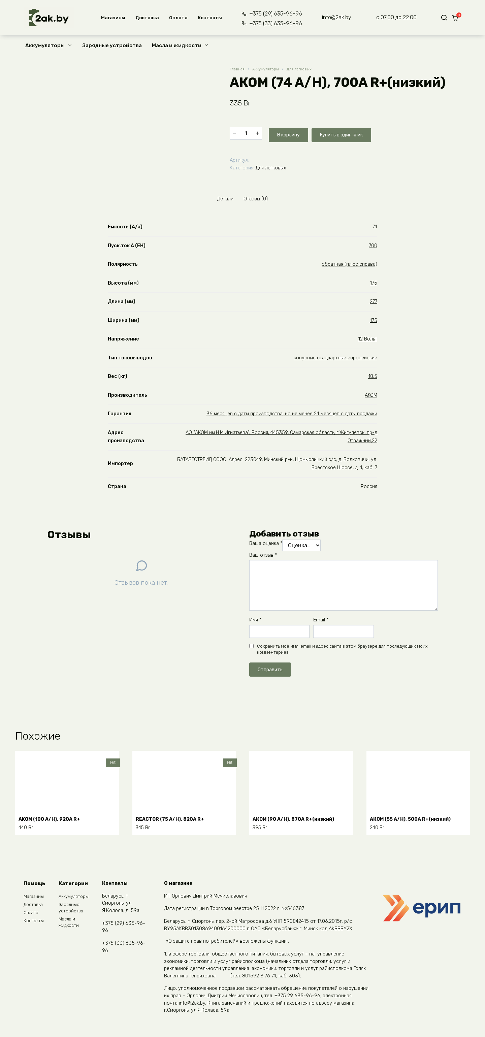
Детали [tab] (222, 198)
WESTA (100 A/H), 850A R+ (407, 943)
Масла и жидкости (176, 45)
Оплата (176, 17)
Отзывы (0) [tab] (258, 198)
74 (375, 228)
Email (320, 621)
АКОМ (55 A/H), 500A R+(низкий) (416, 818)
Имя (255, 621)
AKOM (371, 397)
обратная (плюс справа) (349, 266)
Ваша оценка (265, 545)
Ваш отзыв (263, 557)
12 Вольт (367, 341)
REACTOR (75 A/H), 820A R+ (175, 818)
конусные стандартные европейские (335, 359)
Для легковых (307, 69)
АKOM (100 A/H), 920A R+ (54, 818)
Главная (238, 69)
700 (373, 247)
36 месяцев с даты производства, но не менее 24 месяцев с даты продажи (291, 415)
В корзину (287, 133)
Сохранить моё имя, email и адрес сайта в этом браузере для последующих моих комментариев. (342, 650)
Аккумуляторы (45, 45)
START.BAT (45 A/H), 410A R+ (177, 943)
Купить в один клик (346, 133)
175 (373, 285)
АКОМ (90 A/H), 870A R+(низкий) (300, 818)
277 (373, 303)
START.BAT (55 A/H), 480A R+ (60, 943)
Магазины (111, 17)
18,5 (372, 378)
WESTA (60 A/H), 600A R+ (288, 943)
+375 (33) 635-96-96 (271, 23)
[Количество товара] (246, 133)
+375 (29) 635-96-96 (271, 13)
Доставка (145, 17)
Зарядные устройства (112, 45)
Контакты (208, 17)
